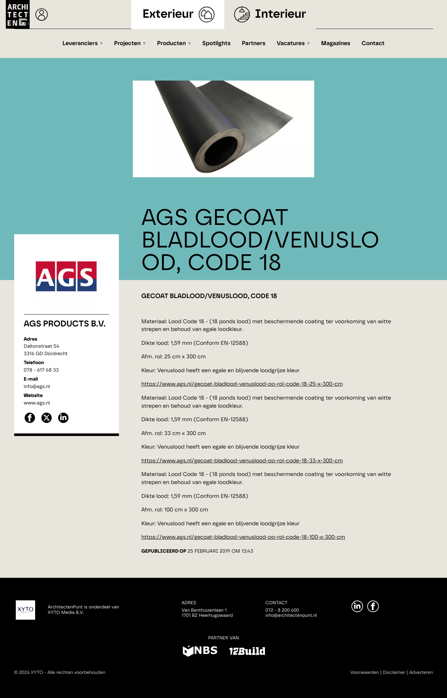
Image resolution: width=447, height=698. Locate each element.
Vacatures (291, 43)
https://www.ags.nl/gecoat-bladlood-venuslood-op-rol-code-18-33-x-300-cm (242, 461)
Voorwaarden (364, 672)
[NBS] (200, 652)
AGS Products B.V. (65, 324)
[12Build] (247, 652)
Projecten (127, 43)
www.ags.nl (37, 403)
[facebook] (30, 422)
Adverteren (421, 672)
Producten (171, 43)
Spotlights (216, 43)
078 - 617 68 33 (41, 370)
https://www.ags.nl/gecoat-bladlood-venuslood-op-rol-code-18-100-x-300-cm (243, 537)
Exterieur (168, 14)
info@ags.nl (37, 386)
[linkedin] (63, 422)
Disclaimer (394, 672)
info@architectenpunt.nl (291, 615)
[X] (47, 422)
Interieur (280, 14)
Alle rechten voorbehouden (76, 672)
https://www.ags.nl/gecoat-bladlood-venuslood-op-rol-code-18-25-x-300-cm (242, 384)
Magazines (335, 43)
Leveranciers (80, 43)
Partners (253, 43)
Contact (373, 43)
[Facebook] (373, 606)
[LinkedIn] (357, 606)
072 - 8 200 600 (282, 610)
